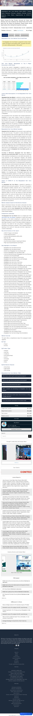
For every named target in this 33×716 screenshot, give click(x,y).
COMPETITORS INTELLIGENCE (16, 673)
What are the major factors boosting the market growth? (16, 380)
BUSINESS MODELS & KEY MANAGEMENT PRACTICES (16, 679)
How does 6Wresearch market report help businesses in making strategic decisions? (16, 395)
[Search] (29, 436)
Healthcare (16, 696)
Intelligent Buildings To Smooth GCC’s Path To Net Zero (14, 620)
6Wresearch (13, 715)
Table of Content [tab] (11, 35)
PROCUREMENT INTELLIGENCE (16, 676)
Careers (16, 655)
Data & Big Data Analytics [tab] (24, 35)
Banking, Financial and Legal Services (16, 700)
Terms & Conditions (16, 658)
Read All (4, 598)
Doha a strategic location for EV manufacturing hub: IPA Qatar (16, 604)
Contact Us (16, 662)
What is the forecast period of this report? (16, 384)
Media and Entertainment (17, 703)
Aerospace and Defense (16, 687)
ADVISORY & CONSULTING (16, 670)
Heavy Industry (17, 693)
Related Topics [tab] (17, 35)
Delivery (16, 659)
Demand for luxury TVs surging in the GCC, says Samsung (15, 607)
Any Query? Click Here (16, 429)
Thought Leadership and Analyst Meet (16, 664)
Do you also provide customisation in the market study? (16, 400)
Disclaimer (16, 661)
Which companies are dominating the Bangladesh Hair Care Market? (16, 389)
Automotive (16, 697)
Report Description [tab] (4, 35)
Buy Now (16, 418)
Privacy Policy (16, 656)
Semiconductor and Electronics (16, 690)
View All (17, 462)
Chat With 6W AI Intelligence (26, 713)
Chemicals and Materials (17, 688)
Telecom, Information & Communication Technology (16, 694)
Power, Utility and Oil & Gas (16, 691)
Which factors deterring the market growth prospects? (16, 376)
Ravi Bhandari (20, 30)
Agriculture (16, 706)
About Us (16, 652)
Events (16, 653)
